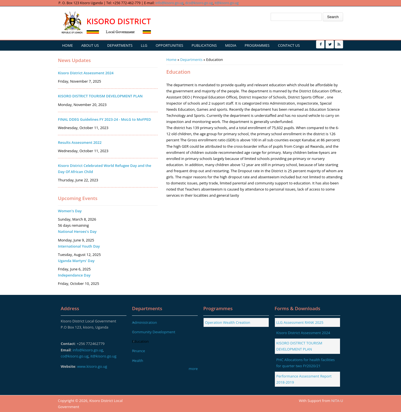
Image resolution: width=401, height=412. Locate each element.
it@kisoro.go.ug (227, 3)
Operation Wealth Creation (227, 322)
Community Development (153, 331)
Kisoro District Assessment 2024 (86, 72)
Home (67, 45)
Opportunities (169, 45)
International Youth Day (79, 246)
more (193, 368)
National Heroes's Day (77, 231)
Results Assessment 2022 (80, 142)
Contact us (289, 45)
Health (137, 360)
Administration (144, 322)
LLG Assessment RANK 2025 (299, 322)
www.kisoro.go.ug (92, 366)
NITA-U (337, 400)
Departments (120, 45)
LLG (144, 45)
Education (140, 341)
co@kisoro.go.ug (75, 356)
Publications (204, 45)
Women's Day (70, 210)
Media (230, 45)
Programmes (257, 45)
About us (90, 45)
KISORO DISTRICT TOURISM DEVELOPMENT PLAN (100, 95)
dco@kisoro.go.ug (199, 3)
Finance (138, 350)
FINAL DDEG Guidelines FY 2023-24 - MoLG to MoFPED (104, 119)
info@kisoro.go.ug (169, 3)
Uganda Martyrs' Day (76, 260)
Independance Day (74, 275)
